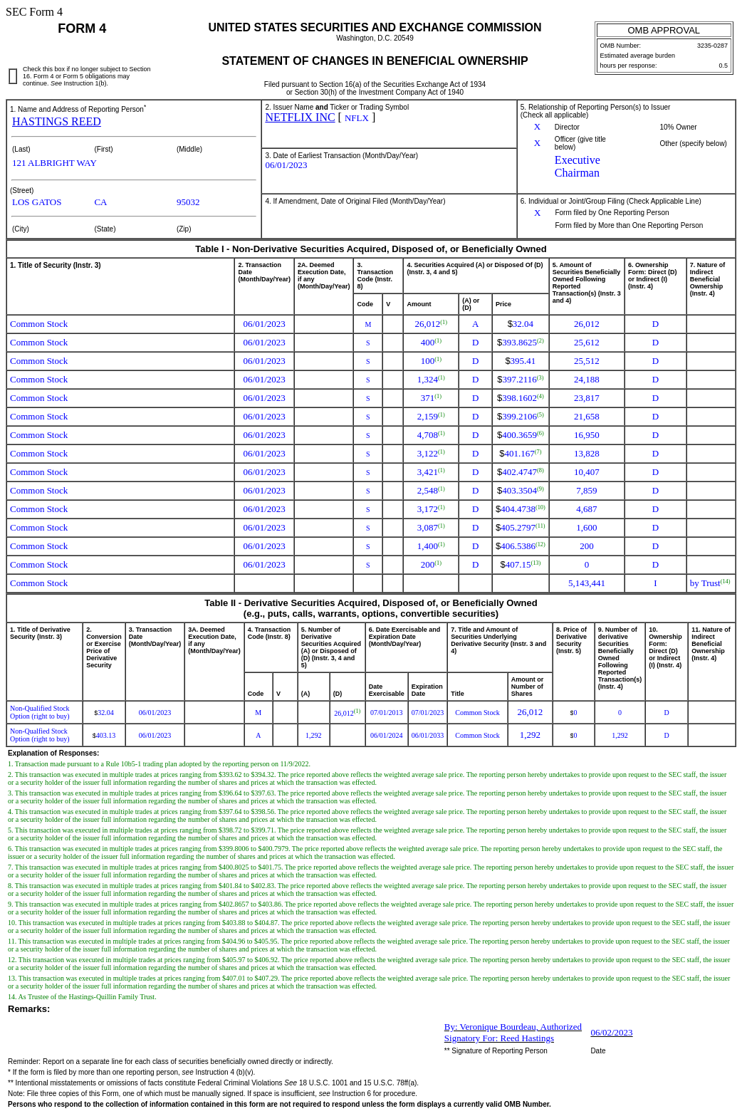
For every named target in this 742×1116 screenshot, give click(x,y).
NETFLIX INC (300, 117)
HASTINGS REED (56, 121)
